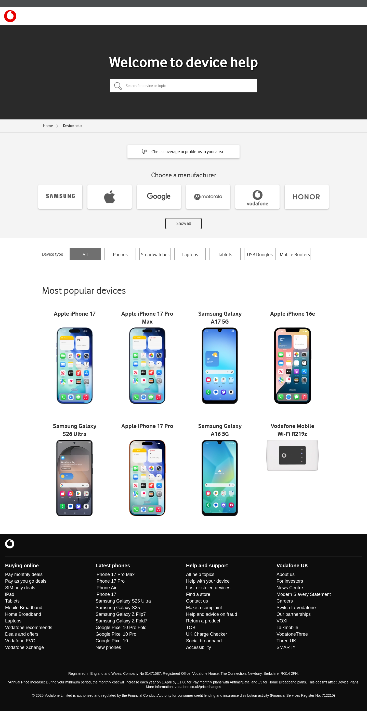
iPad (9, 594)
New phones (108, 647)
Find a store (198, 594)
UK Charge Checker (206, 634)
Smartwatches (155, 254)
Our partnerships (294, 614)
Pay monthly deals (24, 574)
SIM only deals (20, 587)
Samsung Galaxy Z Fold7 (121, 620)
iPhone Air (106, 587)
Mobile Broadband (23, 607)
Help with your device (208, 581)
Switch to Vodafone (296, 607)
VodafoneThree (292, 634)
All (85, 254)
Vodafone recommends (28, 627)
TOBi (191, 627)
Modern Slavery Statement (304, 594)
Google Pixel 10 (112, 640)
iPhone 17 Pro (110, 581)
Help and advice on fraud (211, 614)
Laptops (190, 254)
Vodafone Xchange (24, 647)
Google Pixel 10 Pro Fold (121, 627)
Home (48, 126)
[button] (183, 151)
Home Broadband (23, 614)
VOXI (282, 620)
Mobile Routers (295, 254)
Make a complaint (204, 607)
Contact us (197, 601)
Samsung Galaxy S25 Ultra (123, 601)
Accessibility (198, 647)
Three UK (286, 640)
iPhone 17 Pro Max (115, 574)
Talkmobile (287, 627)
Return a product (203, 620)
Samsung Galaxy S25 (118, 607)
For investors (290, 581)
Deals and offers (21, 634)
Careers (285, 601)
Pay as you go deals (25, 581)
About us (286, 574)
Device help (72, 126)
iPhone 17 (106, 594)
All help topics (200, 574)
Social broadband (204, 640)
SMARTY (286, 647)
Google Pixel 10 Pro (116, 634)
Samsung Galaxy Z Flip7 (121, 614)
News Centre (290, 587)
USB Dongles (260, 254)
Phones (120, 254)
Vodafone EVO (20, 640)
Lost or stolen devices (208, 587)
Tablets (225, 254)
